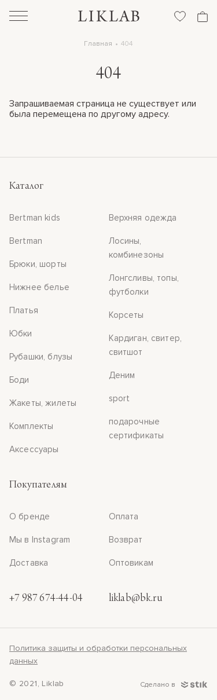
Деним (122, 375)
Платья (23, 310)
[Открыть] (18, 17)
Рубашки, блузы (40, 356)
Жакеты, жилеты (42, 403)
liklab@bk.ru (135, 598)
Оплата (124, 516)
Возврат (126, 539)
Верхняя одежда (143, 217)
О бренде (29, 516)
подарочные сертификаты (136, 428)
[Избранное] (180, 16)
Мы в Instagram (39, 539)
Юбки (20, 333)
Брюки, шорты (38, 264)
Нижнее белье (39, 287)
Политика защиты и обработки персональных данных (98, 654)
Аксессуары (34, 449)
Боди (19, 380)
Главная (98, 43)
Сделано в (174, 684)
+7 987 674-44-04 (46, 598)
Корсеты (126, 315)
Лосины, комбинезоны (136, 248)
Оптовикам (131, 563)
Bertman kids (34, 217)
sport (119, 398)
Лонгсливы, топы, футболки (144, 285)
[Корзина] (202, 16)
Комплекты (31, 426)
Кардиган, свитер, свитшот (145, 345)
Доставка (28, 563)
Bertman (25, 241)
